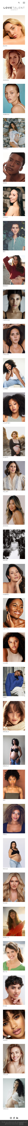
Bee (4, 251)
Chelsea (6, 354)
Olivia (5, 903)
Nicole (5, 869)
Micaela (6, 731)
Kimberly (6, 594)
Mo (4, 800)
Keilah (5, 560)
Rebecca (6, 937)
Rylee (5, 1006)
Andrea (5, 149)
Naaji (5, 834)
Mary (5, 697)
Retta (5, 972)
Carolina (6, 320)
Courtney (6, 423)
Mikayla (6, 766)
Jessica (5, 526)
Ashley (5, 217)
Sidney (5, 1040)
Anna (5, 183)
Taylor (5, 1074)
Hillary (5, 491)
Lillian (5, 663)
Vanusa (5, 1109)
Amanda (6, 80)
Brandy (5, 286)
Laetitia (6, 629)
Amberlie (6, 114)
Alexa (5, 46)
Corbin (5, 389)
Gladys (5, 457)
